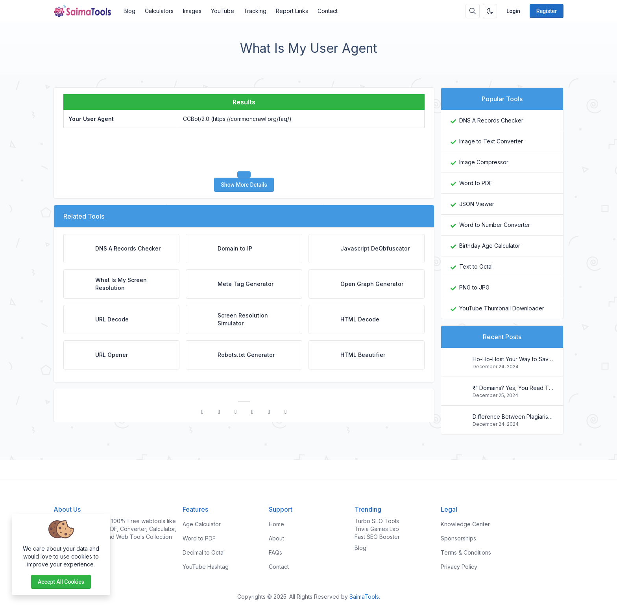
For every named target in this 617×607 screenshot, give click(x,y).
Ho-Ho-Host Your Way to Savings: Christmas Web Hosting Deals (513, 359)
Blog (129, 10)
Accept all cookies (61, 582)
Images (192, 10)
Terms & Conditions (466, 552)
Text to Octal (476, 266)
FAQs (275, 552)
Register (546, 11)
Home (276, 524)
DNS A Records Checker (491, 120)
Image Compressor (483, 162)
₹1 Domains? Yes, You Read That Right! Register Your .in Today (513, 387)
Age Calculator (202, 524)
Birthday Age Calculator (489, 245)
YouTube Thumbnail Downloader (501, 308)
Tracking (255, 10)
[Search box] (473, 11)
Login (513, 11)
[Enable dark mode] (490, 11)
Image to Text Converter (491, 141)
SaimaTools (364, 596)
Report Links (292, 10)
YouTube (222, 10)
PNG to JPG (474, 287)
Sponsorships (458, 538)
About (276, 538)
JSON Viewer (476, 203)
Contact (328, 10)
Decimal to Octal (204, 552)
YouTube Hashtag (206, 566)
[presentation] (244, 149)
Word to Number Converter (494, 224)
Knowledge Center (465, 524)
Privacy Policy (459, 566)
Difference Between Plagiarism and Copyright (513, 416)
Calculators (159, 10)
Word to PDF (475, 183)
